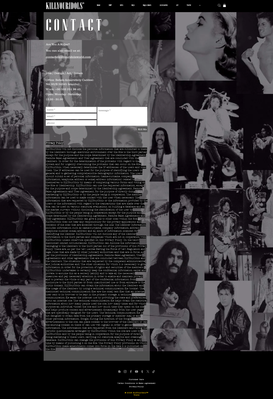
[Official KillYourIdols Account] (125, 371)
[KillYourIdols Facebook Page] (131, 371)
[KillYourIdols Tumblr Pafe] (142, 371)
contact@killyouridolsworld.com (68, 56)
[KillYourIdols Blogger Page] (119, 371)
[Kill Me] (142, 129)
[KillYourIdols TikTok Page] (153, 371)
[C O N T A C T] (74, 26)
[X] (148, 371)
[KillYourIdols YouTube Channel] (136, 371)
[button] (121, 5)
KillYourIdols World (60, 67)
